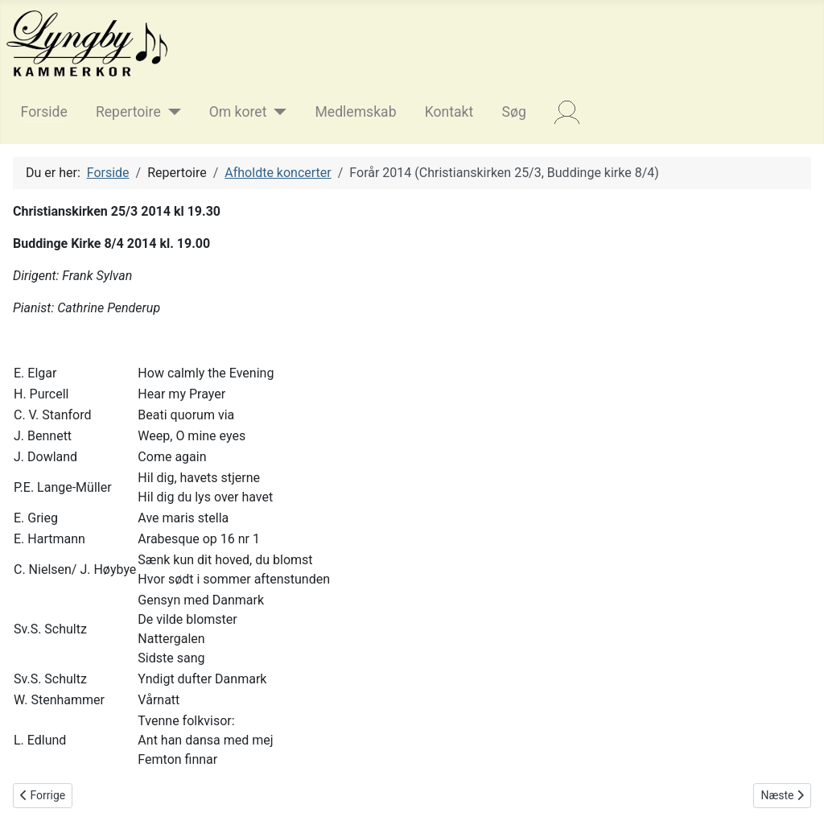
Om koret (238, 112)
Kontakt (449, 112)
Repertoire (128, 112)
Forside (44, 112)
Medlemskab (355, 112)
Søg (513, 112)
